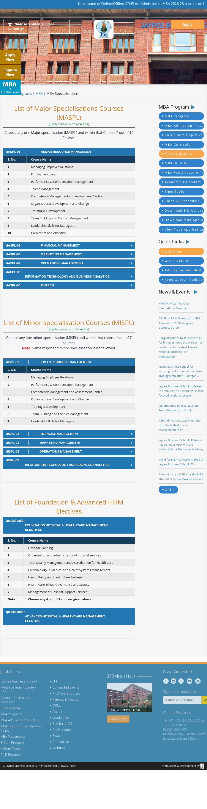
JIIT (44, 681)
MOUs (46, 705)
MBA (39, 93)
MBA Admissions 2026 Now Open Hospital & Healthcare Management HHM (180, 425)
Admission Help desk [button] (182, 270)
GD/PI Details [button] (175, 261)
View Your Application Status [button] (183, 229)
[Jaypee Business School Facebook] (176, 681)
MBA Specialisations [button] (176, 154)
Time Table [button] (173, 191)
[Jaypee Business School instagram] (183, 681)
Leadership (50, 718)
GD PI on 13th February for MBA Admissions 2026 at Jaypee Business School (180, 323)
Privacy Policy (68, 766)
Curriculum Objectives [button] (183, 135)
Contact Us (50, 742)
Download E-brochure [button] (183, 210)
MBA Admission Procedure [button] (183, 125)
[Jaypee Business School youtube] (198, 681)
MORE (168, 489)
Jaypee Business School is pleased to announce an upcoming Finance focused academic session (181, 390)
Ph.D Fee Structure (56, 693)
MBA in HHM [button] (174, 163)
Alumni (47, 712)
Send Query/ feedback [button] (183, 280)
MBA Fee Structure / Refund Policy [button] (183, 172)
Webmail (48, 748)
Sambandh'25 (52, 724)
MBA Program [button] (175, 116)
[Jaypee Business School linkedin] (190, 681)
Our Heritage (51, 730)
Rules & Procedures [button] (181, 201)
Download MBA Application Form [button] (183, 220)
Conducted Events (55, 687)
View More (118, 729)
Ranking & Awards (55, 699)
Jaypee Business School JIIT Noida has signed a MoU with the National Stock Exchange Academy (181, 444)
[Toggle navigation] (12, 12)
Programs (24, 93)
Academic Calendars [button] (181, 182)
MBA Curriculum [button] (178, 144)
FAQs (46, 736)
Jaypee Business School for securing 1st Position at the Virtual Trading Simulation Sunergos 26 (181, 371)
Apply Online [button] (171, 251)
